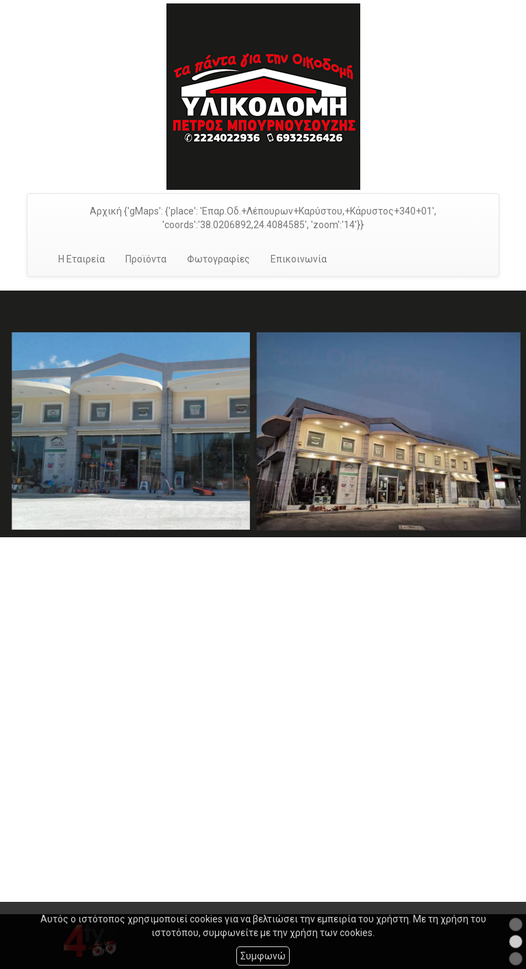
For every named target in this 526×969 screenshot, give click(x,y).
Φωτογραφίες (218, 259)
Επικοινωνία (299, 259)
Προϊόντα (145, 259)
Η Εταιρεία (81, 259)
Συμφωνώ (263, 955)
